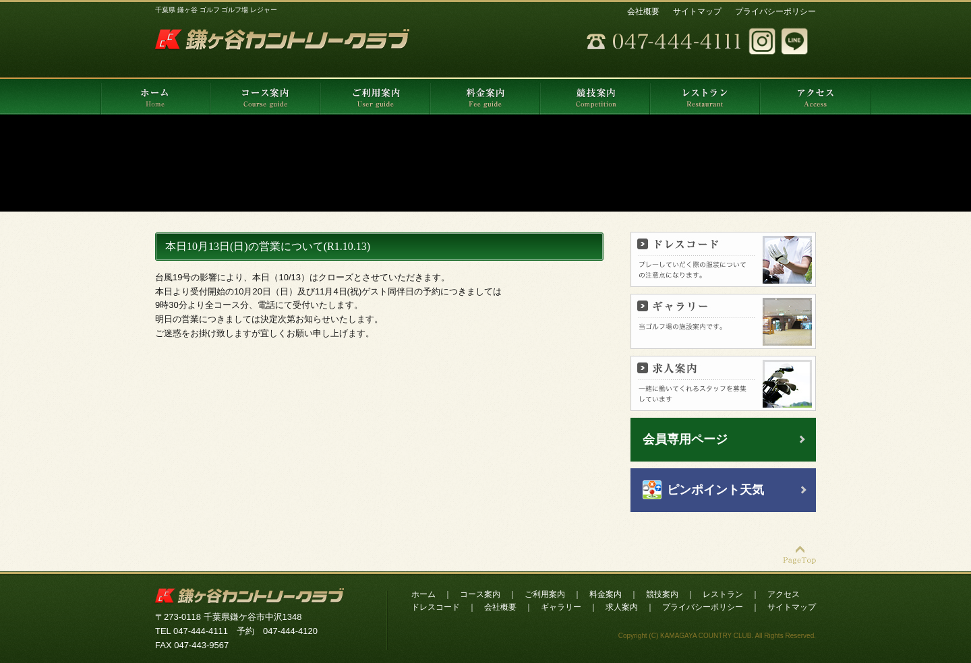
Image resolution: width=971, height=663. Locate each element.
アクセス (783, 594)
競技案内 (662, 594)
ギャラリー (561, 607)
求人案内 (622, 607)
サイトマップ (697, 11)
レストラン (723, 594)
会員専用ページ (685, 439)
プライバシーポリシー (775, 11)
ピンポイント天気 (715, 490)
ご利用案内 (545, 594)
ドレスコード (435, 607)
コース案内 (480, 594)
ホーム (423, 594)
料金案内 (605, 594)
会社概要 (643, 11)
